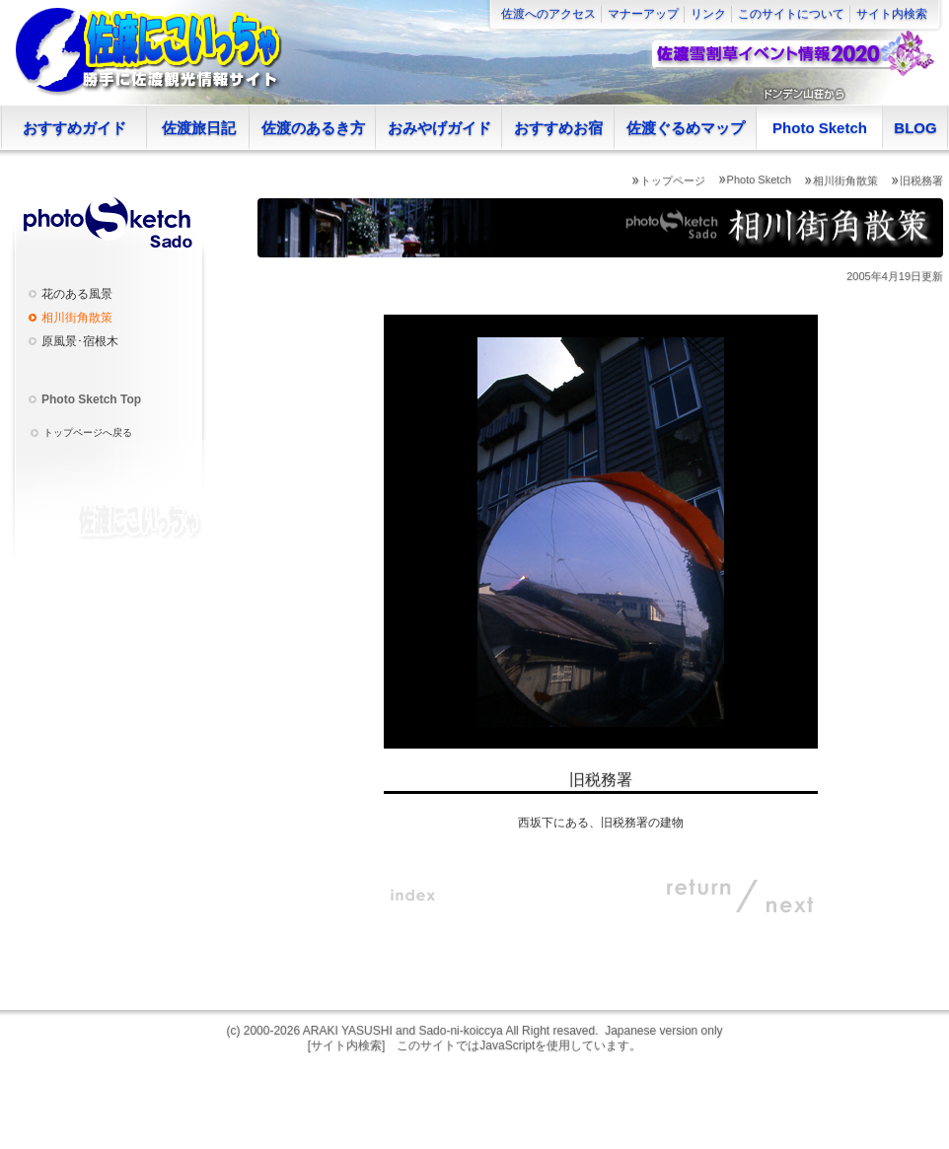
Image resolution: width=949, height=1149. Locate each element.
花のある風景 (76, 294)
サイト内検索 (891, 14)
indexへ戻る (413, 895)
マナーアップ (643, 14)
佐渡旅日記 (199, 127)
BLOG (915, 127)
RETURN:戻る (699, 895)
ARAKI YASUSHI (348, 1031)
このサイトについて (791, 14)
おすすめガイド (74, 127)
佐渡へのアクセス (548, 14)
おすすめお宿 (558, 127)
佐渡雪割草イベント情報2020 (792, 54)
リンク (708, 14)
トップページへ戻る (87, 432)
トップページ (672, 180)
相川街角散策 (845, 180)
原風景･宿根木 (79, 341)
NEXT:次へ (778, 895)
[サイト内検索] (347, 1045)
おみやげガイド (439, 127)
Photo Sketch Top (91, 399)
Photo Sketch (819, 127)
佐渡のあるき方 (313, 127)
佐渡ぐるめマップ (685, 127)
